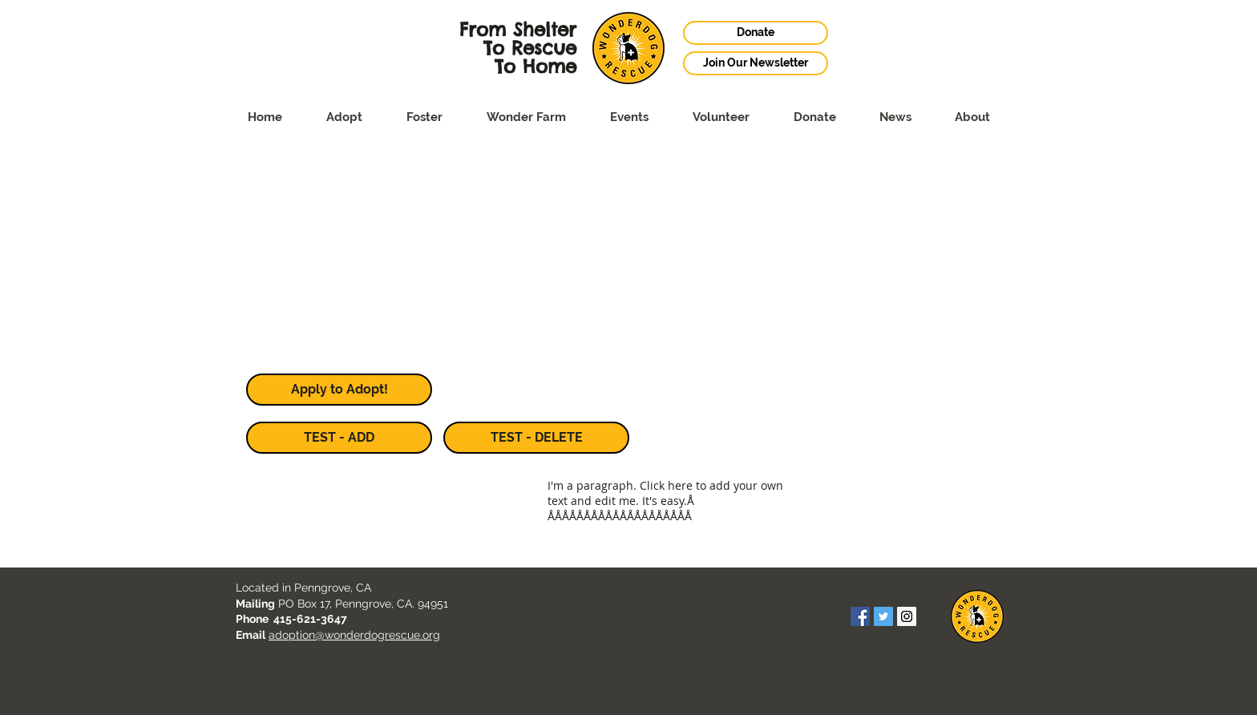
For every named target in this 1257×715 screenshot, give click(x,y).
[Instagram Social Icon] (906, 616)
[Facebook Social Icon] (860, 616)
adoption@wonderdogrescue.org (354, 634)
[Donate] (755, 33)
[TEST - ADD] (339, 438)
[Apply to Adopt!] (339, 390)
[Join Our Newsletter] (755, 63)
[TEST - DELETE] (536, 438)
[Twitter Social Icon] (883, 616)
